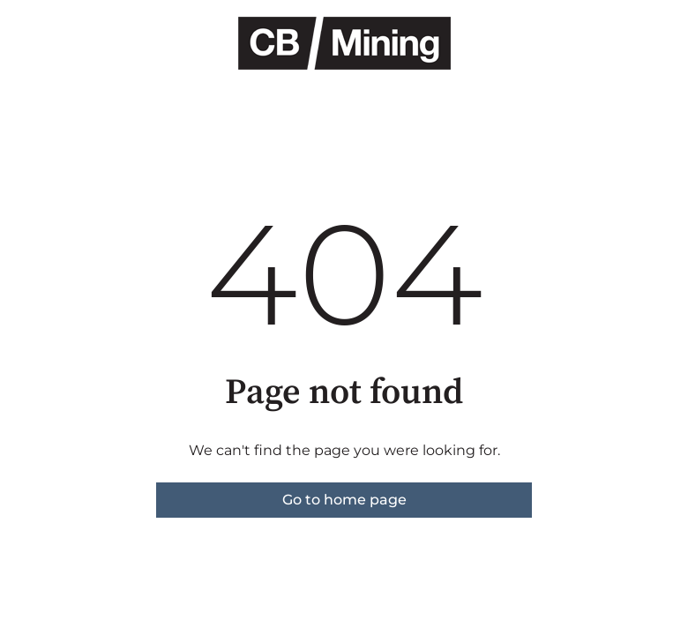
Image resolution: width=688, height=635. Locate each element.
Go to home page (344, 499)
